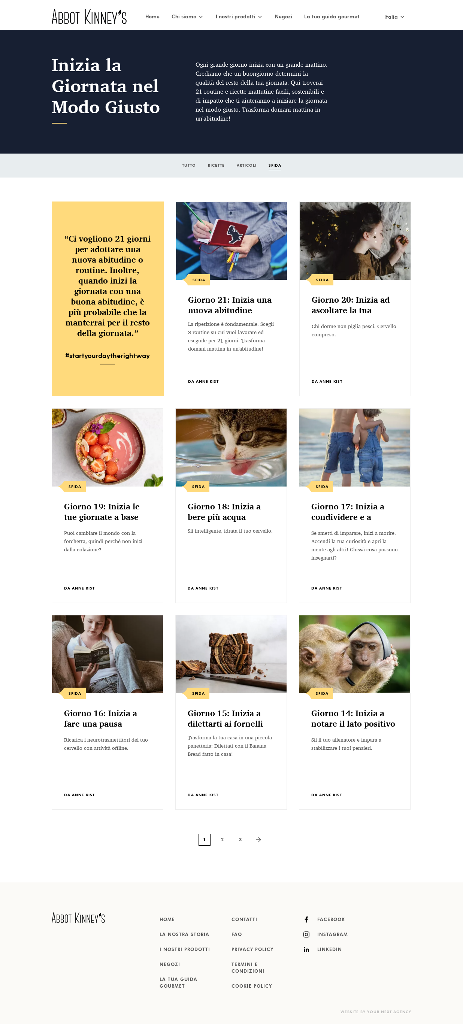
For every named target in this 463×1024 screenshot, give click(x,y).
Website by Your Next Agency (376, 1012)
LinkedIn (322, 949)
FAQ (237, 935)
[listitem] (231, 299)
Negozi (283, 16)
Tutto (189, 165)
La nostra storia (184, 935)
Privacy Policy (252, 950)
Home (152, 16)
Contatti (244, 920)
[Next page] (258, 839)
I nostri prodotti (185, 950)
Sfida (275, 165)
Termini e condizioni (248, 968)
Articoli (247, 165)
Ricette (216, 165)
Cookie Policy (252, 986)
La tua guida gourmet (332, 16)
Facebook (324, 919)
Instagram (325, 934)
